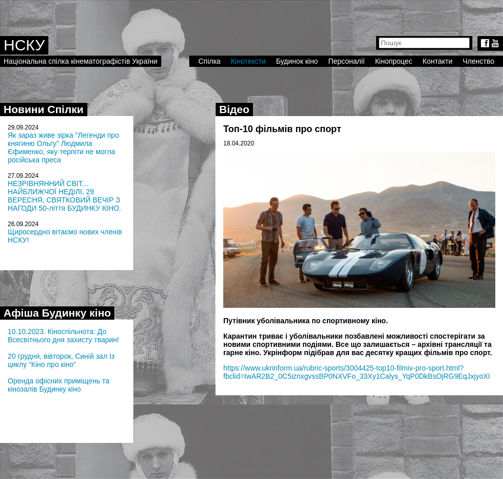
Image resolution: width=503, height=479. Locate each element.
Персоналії (346, 61)
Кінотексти (248, 61)
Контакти (437, 61)
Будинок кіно (297, 61)
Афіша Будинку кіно (57, 313)
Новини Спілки (44, 109)
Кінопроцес (394, 61)
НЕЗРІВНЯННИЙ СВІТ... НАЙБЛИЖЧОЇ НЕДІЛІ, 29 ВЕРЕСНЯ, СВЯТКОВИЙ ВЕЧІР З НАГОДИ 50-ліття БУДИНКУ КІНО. (64, 195)
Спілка (209, 61)
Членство (479, 61)
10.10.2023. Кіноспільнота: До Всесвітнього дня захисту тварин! (63, 335)
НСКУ (24, 44)
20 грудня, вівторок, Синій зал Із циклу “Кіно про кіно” (61, 360)
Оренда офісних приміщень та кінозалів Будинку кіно (58, 385)
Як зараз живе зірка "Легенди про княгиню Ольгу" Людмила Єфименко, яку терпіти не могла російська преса (63, 147)
